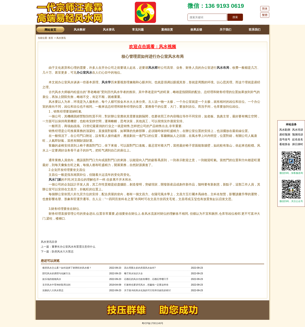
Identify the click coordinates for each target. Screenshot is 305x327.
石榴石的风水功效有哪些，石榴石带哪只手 (146, 279)
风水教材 (79, 29)
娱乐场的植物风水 (51, 279)
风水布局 (223, 67)
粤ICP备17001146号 (152, 323)
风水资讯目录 (49, 241)
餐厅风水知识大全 (133, 273)
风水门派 (55, 179)
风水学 (106, 82)
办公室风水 (84, 72)
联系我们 (254, 29)
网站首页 (50, 29)
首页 (50, 38)
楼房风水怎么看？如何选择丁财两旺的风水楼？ (66, 267)
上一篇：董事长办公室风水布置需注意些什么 (68, 246)
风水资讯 (109, 29)
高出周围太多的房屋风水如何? (140, 267)
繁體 (264, 15)
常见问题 (138, 29)
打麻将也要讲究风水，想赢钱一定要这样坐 (146, 284)
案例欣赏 (167, 29)
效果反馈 (196, 29)
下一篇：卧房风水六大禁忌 (57, 251)
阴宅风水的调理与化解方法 (56, 273)
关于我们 (225, 29)
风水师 (153, 67)
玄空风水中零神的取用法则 (56, 284)
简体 (264, 8)
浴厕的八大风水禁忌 (52, 290)
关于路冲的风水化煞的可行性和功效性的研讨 (147, 290)
